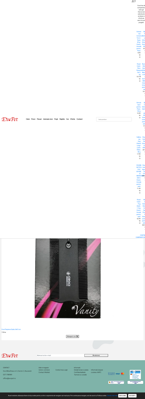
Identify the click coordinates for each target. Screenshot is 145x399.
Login (66, 370)
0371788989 (7, 375)
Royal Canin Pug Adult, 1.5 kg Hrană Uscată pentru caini (139, 208)
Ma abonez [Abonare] (96, 355)
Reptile (62, 119)
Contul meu (59, 370)
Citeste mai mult (112, 395)
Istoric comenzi (44, 370)
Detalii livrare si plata (81, 370)
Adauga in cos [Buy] (72, 336)
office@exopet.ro (9, 378)
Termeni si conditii (80, 375)
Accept (132, 396)
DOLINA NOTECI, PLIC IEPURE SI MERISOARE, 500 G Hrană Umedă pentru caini (141, 175)
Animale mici (48, 119)
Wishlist (47, 372)
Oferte (72, 119)
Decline (122, 396)
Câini (28, 119)
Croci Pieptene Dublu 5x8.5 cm (11, 329)
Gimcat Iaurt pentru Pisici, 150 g (139, 107)
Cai (67, 119)
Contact (79, 119)
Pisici (33, 119)
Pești (56, 119)
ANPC (99, 372)
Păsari (39, 119)
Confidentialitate (79, 372)
